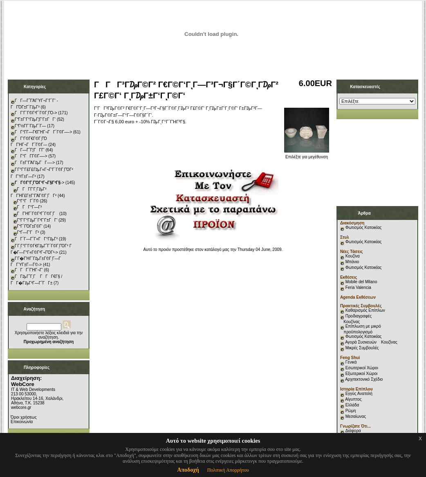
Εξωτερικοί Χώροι (361, 373)
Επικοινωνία (22, 421)
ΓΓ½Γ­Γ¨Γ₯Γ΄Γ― (30, 126)
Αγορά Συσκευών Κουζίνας (371, 342)
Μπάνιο (352, 262)
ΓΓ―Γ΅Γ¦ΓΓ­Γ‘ (30, 150)
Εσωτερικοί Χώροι (361, 368)
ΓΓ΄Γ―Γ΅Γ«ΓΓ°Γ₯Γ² (36, 239)
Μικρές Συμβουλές (362, 348)
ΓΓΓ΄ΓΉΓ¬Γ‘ (29, 270)
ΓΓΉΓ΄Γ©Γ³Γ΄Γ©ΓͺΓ (37, 213)
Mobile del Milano (361, 282)
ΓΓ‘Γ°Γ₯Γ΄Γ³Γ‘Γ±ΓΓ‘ (37, 220)
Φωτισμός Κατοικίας (363, 227)
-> (39, 182)
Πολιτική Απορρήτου (228, 470)
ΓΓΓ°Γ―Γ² (29, 207)
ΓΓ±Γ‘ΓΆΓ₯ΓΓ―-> (35, 162)
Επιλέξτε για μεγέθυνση (306, 155)
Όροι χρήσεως (24, 417)
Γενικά (351, 362)
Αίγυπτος (353, 399)
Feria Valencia (358, 287)
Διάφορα (353, 430)
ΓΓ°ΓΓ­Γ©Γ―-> (31, 156)
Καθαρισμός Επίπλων (364, 310)
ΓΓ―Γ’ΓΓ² (28, 232)
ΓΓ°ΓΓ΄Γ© (28, 201)
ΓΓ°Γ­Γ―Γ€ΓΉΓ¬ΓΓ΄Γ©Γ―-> (43, 132)
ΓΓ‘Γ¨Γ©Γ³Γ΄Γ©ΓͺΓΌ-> (36, 113)
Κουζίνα (352, 256)
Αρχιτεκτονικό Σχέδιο (364, 379)
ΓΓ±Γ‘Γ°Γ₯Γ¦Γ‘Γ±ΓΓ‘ (35, 119)
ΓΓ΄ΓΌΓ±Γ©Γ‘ (30, 226)
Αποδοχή (188, 470)
